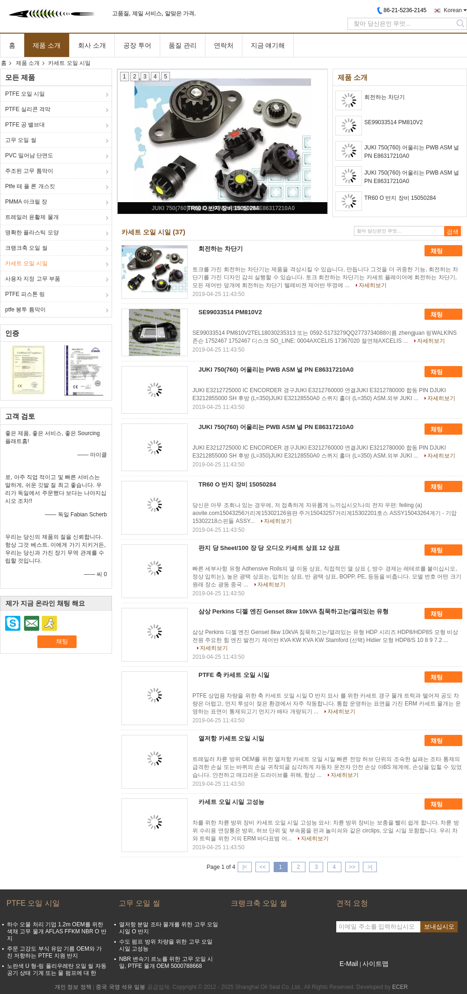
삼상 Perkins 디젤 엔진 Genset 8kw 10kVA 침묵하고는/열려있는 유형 (293, 611)
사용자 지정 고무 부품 (32, 278)
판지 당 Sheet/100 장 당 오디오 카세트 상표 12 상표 (269, 547)
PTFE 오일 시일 (25, 94)
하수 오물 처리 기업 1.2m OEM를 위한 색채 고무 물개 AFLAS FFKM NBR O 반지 (56, 931)
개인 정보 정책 (73, 987)
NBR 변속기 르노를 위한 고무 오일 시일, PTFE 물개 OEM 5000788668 (166, 962)
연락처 (224, 45)
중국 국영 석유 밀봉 (120, 987)
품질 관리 (183, 45)
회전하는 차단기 (384, 97)
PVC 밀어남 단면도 (29, 155)
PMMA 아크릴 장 (26, 201)
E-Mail (349, 963)
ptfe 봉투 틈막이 (25, 309)
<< (262, 867)
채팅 (443, 251)
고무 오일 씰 (20, 140)
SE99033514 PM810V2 (393, 122)
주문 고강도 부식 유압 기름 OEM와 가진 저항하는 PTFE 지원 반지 (54, 952)
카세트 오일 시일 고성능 (231, 801)
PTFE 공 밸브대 (25, 124)
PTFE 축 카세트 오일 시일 (233, 674)
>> (352, 867)
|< (244, 867)
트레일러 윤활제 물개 (32, 217)
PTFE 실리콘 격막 (27, 109)
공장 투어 (137, 45)
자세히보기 (373, 285)
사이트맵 (375, 963)
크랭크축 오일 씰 (26, 248)
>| (370, 867)
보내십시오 (439, 926)
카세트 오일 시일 (26, 263)
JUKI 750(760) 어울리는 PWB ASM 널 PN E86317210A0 (411, 151)
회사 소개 (92, 45)
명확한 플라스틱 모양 (32, 232)
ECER (400, 987)
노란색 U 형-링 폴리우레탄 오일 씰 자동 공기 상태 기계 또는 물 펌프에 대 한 (56, 969)
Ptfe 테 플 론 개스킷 (30, 186)
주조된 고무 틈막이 (29, 171)
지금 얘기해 (268, 45)
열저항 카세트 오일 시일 (231, 738)
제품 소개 (47, 45)
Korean (453, 10)
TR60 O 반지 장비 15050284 (223, 208)
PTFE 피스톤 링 (25, 294)
